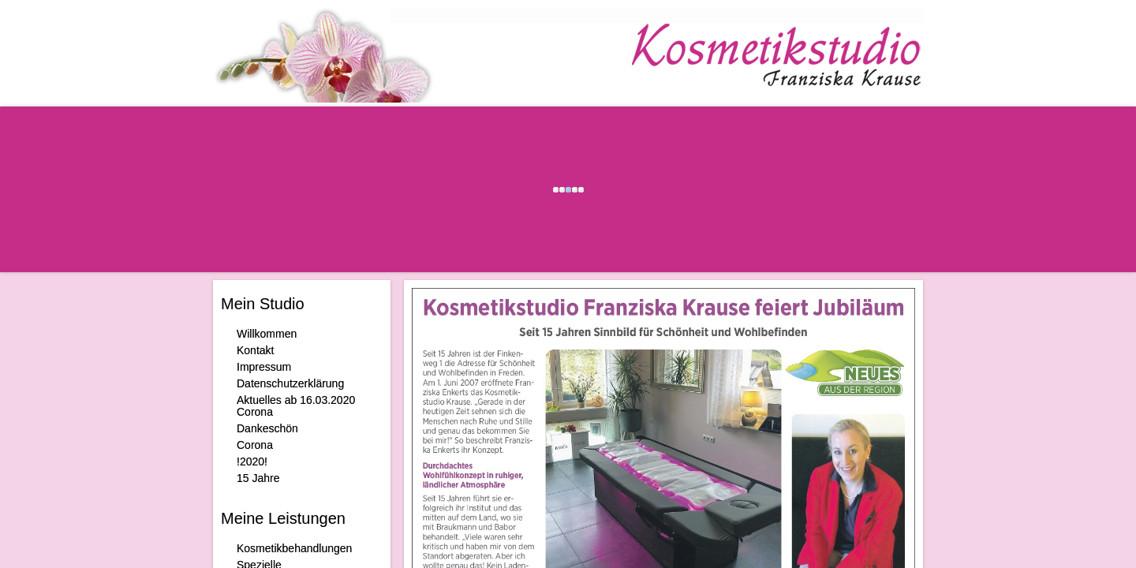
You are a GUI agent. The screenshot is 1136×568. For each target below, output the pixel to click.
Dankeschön (267, 428)
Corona (255, 445)
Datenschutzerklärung (290, 383)
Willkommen (267, 333)
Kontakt (255, 350)
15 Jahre (258, 478)
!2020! (252, 461)
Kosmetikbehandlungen (294, 548)
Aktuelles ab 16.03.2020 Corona (296, 406)
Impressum (264, 367)
